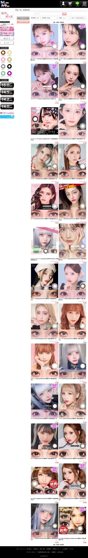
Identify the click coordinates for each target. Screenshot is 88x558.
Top (17, 548)
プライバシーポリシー (31, 552)
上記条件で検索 (23, 22)
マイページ (22, 548)
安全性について (56, 548)
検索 (64, 13)
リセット (23, 18)
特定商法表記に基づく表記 (44, 552)
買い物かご (29, 548)
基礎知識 (49, 548)
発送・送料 (42, 548)
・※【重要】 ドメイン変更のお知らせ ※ (6, 25)
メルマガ (71, 548)
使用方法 (36, 548)
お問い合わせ (60, 552)
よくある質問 (64, 548)
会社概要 (53, 552)
